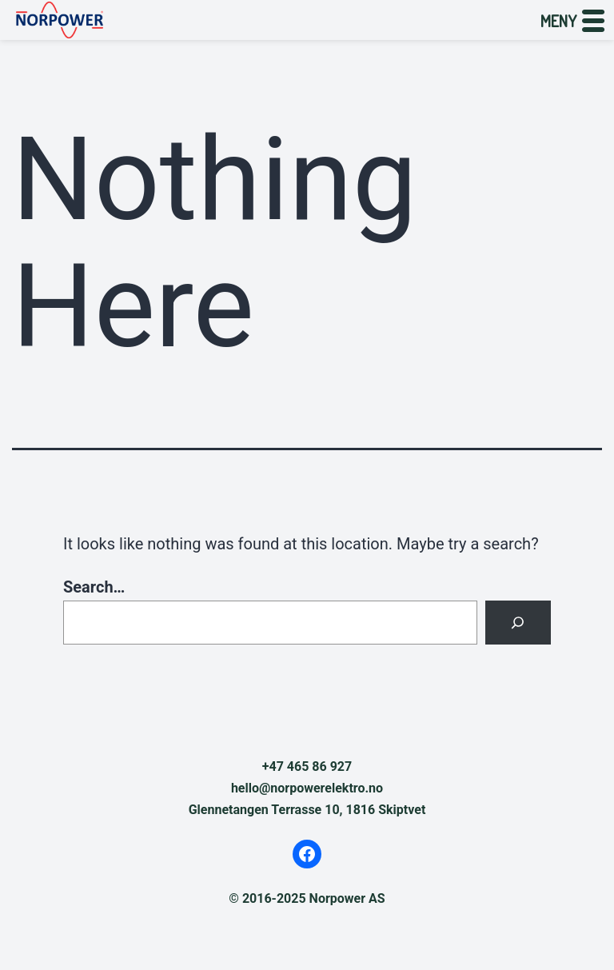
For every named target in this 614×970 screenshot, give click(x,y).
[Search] (518, 623)
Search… (94, 587)
